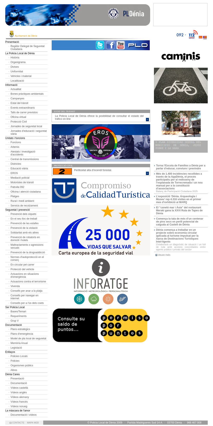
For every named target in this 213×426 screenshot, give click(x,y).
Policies (15, 360)
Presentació (17, 378)
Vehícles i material (21, 76)
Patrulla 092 (17, 187)
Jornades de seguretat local (26, 126)
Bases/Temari (18, 311)
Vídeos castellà (19, 387)
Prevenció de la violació (24, 227)
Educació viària (19, 168)
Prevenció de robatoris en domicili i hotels (25, 239)
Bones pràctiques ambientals (27, 93)
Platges (15, 196)
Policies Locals (19, 356)
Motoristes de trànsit (22, 182)
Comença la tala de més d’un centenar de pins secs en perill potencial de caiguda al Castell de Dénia (179, 221)
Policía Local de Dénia (77, 15)
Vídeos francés (19, 401)
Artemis (15, 147)
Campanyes (17, 98)
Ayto (91, 34)
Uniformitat (17, 71)
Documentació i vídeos (23, 414)
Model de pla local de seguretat (28, 338)
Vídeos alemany (20, 397)
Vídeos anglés (19, 392)
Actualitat (16, 89)
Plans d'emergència (22, 333)
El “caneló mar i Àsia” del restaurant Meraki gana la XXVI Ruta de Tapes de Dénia (179, 210)
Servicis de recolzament (24, 205)
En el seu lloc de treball (24, 218)
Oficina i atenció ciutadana (26, 191)
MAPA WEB (33, 422)
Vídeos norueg (19, 406)
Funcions (16, 142)
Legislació (16, 347)
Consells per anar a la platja (26, 290)
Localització (17, 80)
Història (15, 57)
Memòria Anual (19, 343)
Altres (14, 370)
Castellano (200, 34)
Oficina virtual (18, 117)
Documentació (19, 383)
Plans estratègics (20, 329)
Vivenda (15, 286)
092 (181, 34)
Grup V (15, 320)
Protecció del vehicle (22, 269)
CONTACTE (18, 422)
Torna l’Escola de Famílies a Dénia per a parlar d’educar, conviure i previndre (180, 167)
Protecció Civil (19, 121)
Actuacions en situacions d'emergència (25, 275)
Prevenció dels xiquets (23, 214)
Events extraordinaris (23, 107)
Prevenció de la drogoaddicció (28, 252)
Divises (15, 66)
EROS (14, 173)
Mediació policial (20, 177)
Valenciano (205, 34)
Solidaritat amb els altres (25, 232)
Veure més (164, 254)
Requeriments (19, 316)
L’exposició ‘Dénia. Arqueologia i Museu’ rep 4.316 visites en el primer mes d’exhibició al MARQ (178, 199)
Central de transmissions (25, 159)
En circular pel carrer (22, 264)
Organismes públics (22, 365)
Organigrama (18, 62)
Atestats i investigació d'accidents (23, 153)
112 (192, 34)
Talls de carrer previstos (24, 112)
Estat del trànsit (19, 103)
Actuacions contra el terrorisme (28, 281)
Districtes (16, 163)
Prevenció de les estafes (25, 223)
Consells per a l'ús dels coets (27, 303)
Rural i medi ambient (22, 201)
